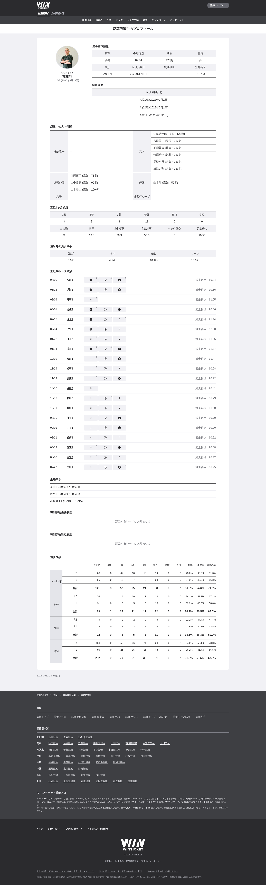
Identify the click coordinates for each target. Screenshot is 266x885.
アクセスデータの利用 (98, 829)
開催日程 (86, 20)
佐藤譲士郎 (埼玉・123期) (169, 133)
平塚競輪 (98, 749)
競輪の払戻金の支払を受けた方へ (162, 871)
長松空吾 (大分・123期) (167, 161)
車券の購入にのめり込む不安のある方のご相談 (120, 871)
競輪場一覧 (60, 716)
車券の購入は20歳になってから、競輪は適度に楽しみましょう (65, 871)
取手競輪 (83, 743)
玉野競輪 (53, 768)
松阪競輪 (130, 756)
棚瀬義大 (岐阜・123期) (167, 147)
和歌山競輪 (102, 762)
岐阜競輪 (70, 756)
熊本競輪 (132, 781)
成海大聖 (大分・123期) (167, 168)
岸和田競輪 (119, 762)
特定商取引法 (132, 861)
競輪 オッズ (131, 716)
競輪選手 (200, 716)
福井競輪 (53, 762)
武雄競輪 (85, 781)
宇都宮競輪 (99, 743)
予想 (109, 20)
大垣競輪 (85, 756)
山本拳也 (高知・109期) (85, 189)
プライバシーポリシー (151, 861)
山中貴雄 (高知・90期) (84, 182)
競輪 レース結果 (181, 716)
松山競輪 (100, 775)
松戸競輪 (53, 749)
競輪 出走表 (98, 716)
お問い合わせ (54, 829)
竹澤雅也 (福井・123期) (167, 154)
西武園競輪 (131, 743)
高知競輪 (85, 775)
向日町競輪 (84, 762)
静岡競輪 (145, 749)
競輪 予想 (115, 716)
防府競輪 (83, 768)
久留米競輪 (69, 781)
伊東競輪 (130, 749)
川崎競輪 (83, 749)
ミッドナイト (177, 20)
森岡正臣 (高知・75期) (84, 175)
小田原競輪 (114, 749)
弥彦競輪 (53, 743)
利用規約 (119, 861)
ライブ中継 (133, 20)
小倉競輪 (53, 781)
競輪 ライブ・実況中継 (155, 716)
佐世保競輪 (102, 781)
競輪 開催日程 (78, 716)
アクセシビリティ (74, 829)
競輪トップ (43, 716)
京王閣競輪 (149, 743)
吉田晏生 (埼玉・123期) (167, 140)
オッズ (119, 20)
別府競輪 (117, 781)
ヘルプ (40, 829)
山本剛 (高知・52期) (165, 182)
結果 (145, 20)
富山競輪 (115, 756)
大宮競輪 (115, 743)
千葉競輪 (68, 749)
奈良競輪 (68, 762)
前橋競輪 (68, 743)
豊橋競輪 (100, 756)
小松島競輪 (69, 775)
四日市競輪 (146, 756)
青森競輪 (68, 737)
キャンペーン (158, 20)
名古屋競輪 (54, 756)
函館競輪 (53, 737)
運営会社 (108, 861)
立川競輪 (165, 743)
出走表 (99, 20)
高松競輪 (53, 775)
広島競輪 (68, 768)
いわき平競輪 (85, 737)
